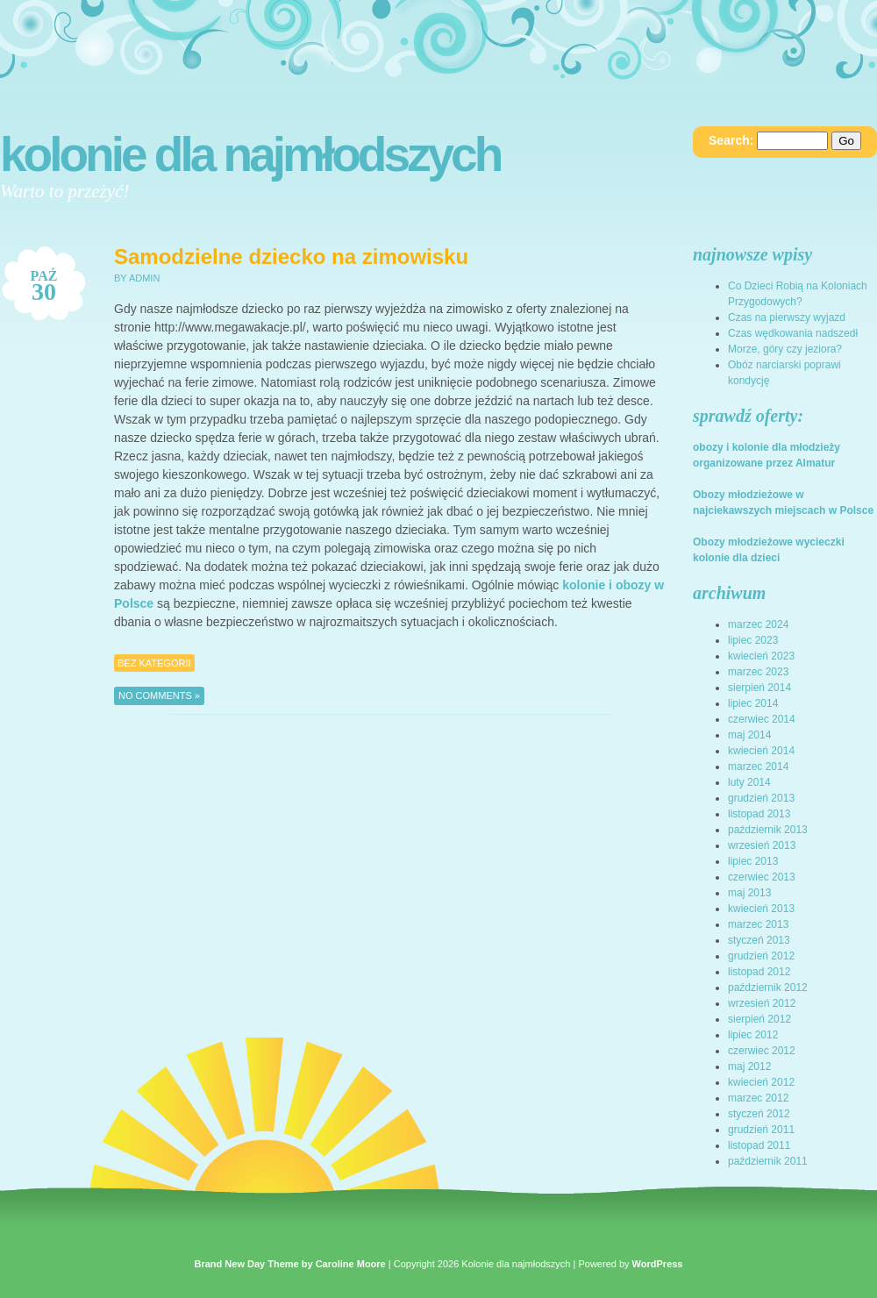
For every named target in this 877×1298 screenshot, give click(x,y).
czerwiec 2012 (761, 1051)
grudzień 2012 (761, 956)
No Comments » (159, 695)
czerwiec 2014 (761, 719)
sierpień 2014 (759, 687)
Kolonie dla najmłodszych (250, 154)
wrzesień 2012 (761, 1003)
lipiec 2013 (753, 861)
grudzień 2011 (761, 1129)
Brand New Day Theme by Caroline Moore (290, 1264)
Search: (731, 140)
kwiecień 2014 (761, 751)
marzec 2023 (758, 672)
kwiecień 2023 (761, 656)
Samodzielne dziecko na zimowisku (291, 256)
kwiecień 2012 (761, 1082)
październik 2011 (768, 1161)
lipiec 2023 (753, 640)
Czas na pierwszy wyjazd (786, 317)
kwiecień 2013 (761, 908)
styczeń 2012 (759, 1114)
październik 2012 (768, 987)
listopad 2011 (759, 1145)
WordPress (657, 1264)
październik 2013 (768, 830)
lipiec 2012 (753, 1035)
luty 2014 (749, 782)
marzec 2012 (758, 1098)
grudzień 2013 (761, 798)
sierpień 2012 (759, 1019)
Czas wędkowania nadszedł (793, 333)
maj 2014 (749, 735)
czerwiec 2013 (761, 877)
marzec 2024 (758, 624)
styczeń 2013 (759, 940)
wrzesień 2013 (761, 845)
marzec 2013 (758, 924)
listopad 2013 (759, 814)
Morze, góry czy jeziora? (785, 349)
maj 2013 (749, 893)
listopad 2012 (759, 972)
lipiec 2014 (753, 703)
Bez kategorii (154, 663)
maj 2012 (749, 1066)
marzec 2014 (758, 766)
